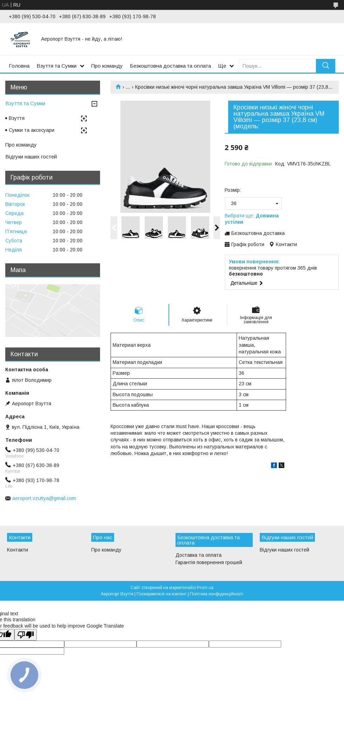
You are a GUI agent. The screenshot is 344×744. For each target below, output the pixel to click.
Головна (19, 66)
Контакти (17, 550)
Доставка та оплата (198, 555)
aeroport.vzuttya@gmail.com (44, 498)
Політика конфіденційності (216, 593)
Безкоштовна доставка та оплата (170, 66)
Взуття (17, 118)
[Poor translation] (25, 635)
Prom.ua (205, 587)
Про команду (107, 66)
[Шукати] (325, 66)
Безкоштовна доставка (258, 233)
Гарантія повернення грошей (209, 562)
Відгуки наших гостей (31, 157)
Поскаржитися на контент (162, 593)
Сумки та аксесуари (31, 130)
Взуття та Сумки (57, 66)
